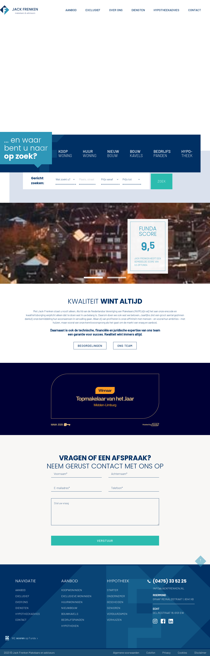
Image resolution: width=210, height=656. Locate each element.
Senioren (113, 607)
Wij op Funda (21, 638)
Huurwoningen (71, 602)
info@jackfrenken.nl (168, 588)
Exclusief (22, 596)
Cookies (182, 652)
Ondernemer (116, 596)
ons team (124, 345)
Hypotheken (70, 625)
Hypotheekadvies (27, 613)
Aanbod (20, 590)
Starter (112, 590)
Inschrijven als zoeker (29, 102)
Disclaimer (200, 652)
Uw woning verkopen (29, 83)
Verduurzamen (117, 613)
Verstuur (105, 540)
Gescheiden (115, 602)
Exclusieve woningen (76, 596)
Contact (20, 619)
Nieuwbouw (69, 607)
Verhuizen (114, 619)
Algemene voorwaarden (126, 652)
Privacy (166, 652)
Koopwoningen (71, 590)
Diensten (22, 607)
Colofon (150, 652)
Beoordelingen (90, 345)
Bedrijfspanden (72, 619)
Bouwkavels (69, 613)
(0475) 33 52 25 (170, 581)
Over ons (21, 602)
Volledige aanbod (27, 74)
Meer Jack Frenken (27, 119)
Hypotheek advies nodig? (32, 93)
